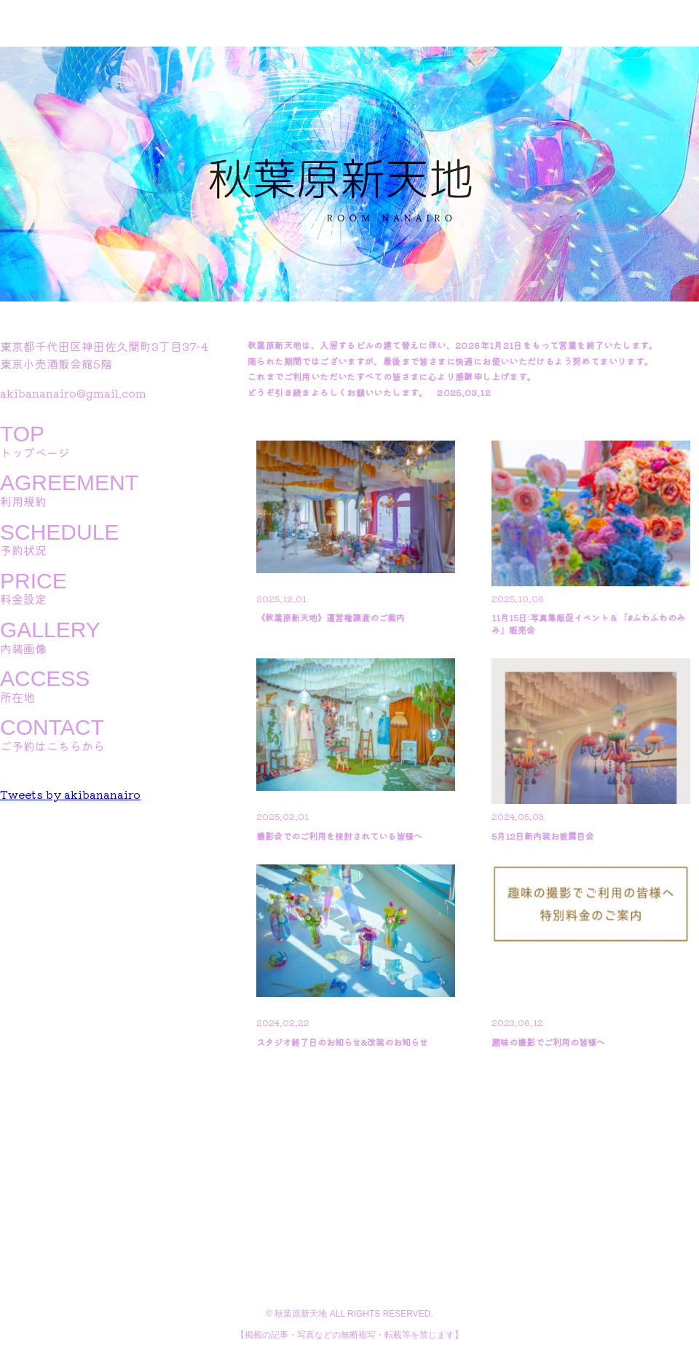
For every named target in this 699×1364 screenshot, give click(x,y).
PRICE (33, 581)
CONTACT (52, 727)
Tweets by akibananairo (70, 794)
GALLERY (50, 629)
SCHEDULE (59, 532)
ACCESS (45, 678)
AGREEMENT (69, 482)
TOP (22, 434)
